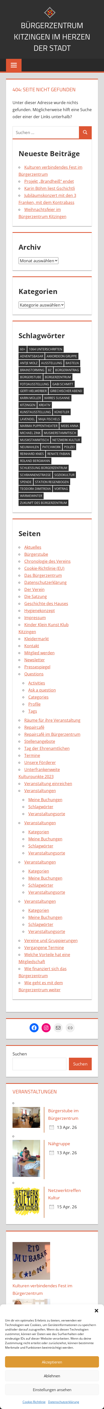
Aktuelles (32, 547)
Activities (36, 683)
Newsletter (34, 660)
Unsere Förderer (40, 762)
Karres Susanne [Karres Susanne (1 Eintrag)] (57, 398)
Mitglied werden (39, 653)
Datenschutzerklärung (63, 1402)
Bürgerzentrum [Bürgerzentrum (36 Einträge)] (58, 377)
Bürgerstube (36, 554)
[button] (96, 1310)
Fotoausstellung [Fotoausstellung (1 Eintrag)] (34, 384)
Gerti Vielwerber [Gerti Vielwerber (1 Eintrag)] (33, 391)
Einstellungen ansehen (52, 1389)
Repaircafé (34, 727)
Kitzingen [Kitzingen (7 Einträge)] (27, 405)
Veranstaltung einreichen (48, 783)
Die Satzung (35, 596)
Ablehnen (52, 1375)
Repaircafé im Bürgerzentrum (52, 734)
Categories (38, 697)
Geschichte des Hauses (46, 603)
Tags (32, 711)
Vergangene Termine (44, 947)
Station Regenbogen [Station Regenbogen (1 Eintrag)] (52, 482)
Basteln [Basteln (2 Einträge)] (72, 363)
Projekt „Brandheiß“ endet (49, 181)
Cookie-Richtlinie (34, 1402)
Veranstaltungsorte (46, 814)
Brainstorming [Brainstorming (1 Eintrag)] (32, 370)
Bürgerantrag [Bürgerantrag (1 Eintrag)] (67, 370)
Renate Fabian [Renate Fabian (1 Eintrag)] (58, 454)
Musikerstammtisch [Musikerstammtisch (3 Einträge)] (60, 433)
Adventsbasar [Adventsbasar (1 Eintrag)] (31, 356)
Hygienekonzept (39, 610)
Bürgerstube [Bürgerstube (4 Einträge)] (30, 377)
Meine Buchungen (45, 799)
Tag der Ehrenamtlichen (47, 748)
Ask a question (42, 690)
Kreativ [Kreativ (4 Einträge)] (44, 405)
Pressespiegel (37, 667)
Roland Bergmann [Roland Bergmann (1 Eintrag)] (35, 461)
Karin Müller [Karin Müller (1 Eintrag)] (30, 398)
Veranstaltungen (40, 790)
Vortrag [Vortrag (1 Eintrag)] (61, 489)
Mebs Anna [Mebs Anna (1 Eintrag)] (69, 426)
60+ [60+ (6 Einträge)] (22, 349)
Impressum (35, 617)
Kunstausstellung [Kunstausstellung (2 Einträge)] (35, 412)
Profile (34, 704)
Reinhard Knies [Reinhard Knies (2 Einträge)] (32, 454)
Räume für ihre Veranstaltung (52, 720)
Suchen (20, 1054)
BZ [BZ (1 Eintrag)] (50, 370)
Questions (34, 674)
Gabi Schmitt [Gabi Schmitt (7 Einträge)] (62, 384)
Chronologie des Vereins (47, 561)
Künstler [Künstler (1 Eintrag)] (61, 412)
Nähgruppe (59, 1143)
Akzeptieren (52, 1361)
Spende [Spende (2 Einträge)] (26, 482)
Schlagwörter (40, 806)
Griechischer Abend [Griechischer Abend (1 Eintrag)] (66, 391)
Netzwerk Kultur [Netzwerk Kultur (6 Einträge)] (66, 440)
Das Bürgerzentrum (43, 575)
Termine (32, 755)
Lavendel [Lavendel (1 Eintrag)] (27, 419)
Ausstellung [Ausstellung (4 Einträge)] (51, 363)
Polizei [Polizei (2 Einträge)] (69, 447)
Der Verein (34, 589)
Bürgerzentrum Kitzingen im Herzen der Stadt (52, 36)
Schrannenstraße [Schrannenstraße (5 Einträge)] (35, 475)
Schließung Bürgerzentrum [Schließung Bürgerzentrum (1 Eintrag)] (43, 468)
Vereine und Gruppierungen (51, 940)
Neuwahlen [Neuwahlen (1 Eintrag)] (29, 447)
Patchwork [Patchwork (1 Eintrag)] (51, 447)
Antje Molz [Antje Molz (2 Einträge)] (29, 363)
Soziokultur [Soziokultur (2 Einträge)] (64, 475)
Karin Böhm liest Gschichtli (49, 188)
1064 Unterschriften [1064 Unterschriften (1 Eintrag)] (45, 349)
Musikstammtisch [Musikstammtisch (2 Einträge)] (34, 440)
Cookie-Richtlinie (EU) (44, 568)
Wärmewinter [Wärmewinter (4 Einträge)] (31, 496)
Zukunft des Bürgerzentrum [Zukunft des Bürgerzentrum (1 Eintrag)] (43, 503)
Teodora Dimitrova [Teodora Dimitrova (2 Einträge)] (35, 489)
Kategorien (38, 832)
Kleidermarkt (36, 639)
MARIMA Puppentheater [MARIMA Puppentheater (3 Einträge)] (38, 426)
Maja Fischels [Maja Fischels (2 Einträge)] (49, 419)
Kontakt (31, 646)
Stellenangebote (39, 741)
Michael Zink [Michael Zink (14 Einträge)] (30, 433)
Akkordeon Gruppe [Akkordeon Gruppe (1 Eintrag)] (62, 356)
